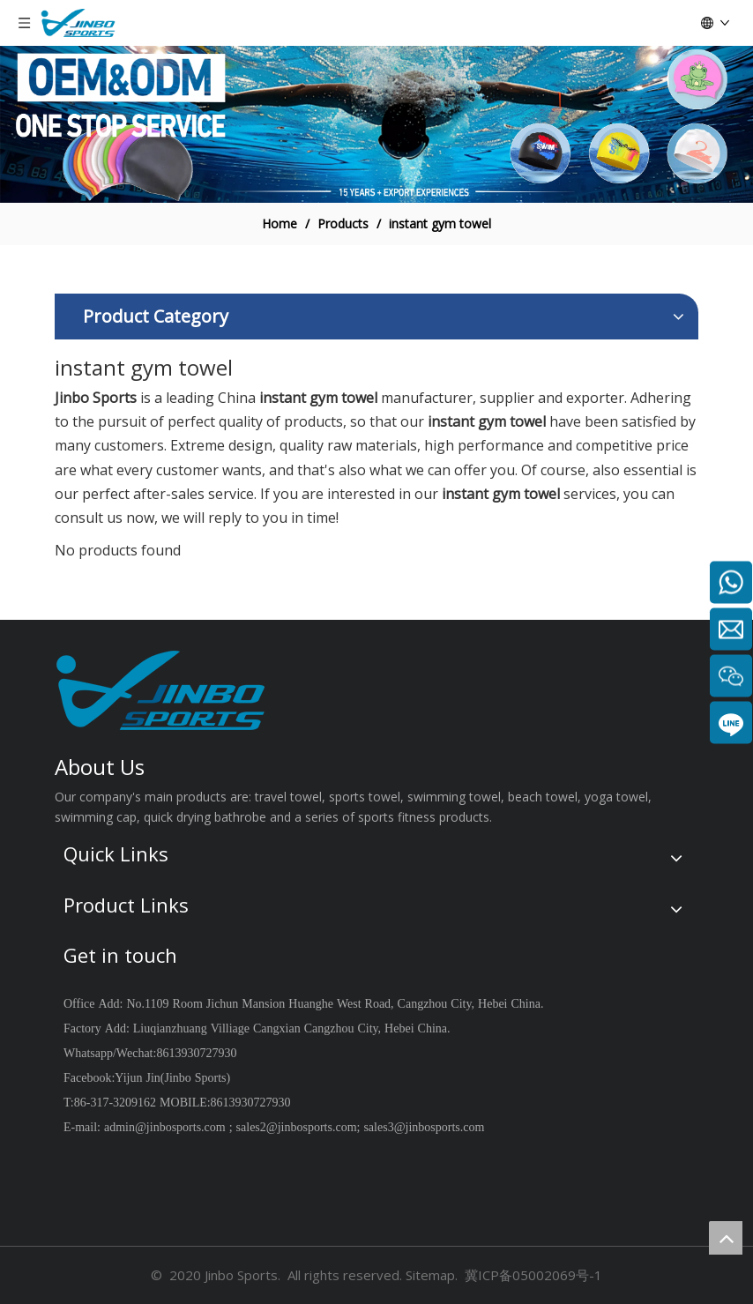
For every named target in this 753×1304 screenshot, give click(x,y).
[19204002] (376, 124)
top (725, 1238)
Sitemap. (432, 1275)
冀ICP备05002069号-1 (533, 1275)
